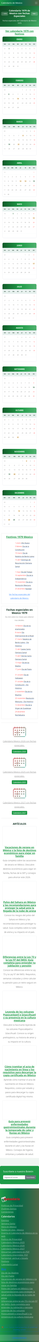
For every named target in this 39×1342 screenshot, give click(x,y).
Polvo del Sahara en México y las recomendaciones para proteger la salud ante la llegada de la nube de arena (19, 906)
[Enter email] (14, 1176)
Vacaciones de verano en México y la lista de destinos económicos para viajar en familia (19, 852)
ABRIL (19, 163)
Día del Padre (7, 1275)
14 (18, 99)
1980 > (34, 14)
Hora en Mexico (9, 1225)
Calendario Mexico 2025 (13, 1241)
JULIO (19, 286)
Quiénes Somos (8, 1207)
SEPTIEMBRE (19, 369)
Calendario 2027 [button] (19, 813)
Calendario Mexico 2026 (13, 1244)
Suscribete (30, 1176)
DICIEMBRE (19, 493)
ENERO (19, 39)
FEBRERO (19, 80)
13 (25, 181)
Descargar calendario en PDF (15, 1251)
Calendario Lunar (9, 1263)
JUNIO (19, 245)
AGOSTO (19, 328)
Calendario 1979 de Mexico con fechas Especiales (19, 13)
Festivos (5, 1260)
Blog (3, 1268)
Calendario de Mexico (11, 2)
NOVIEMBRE (19, 451)
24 (9, 520)
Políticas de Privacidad (12, 1204)
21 (18, 144)
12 (20, 181)
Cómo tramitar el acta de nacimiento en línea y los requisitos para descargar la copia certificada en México (19, 1070)
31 (18, 437)
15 (34, 181)
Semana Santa (8, 1222)
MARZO (19, 121)
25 (14, 520)
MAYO (19, 204)
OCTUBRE (19, 410)
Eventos (5, 1219)
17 (34, 264)
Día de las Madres (10, 1272)
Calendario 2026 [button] (19, 751)
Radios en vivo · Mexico (12, 1229)
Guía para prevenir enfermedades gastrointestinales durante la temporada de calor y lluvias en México (19, 1126)
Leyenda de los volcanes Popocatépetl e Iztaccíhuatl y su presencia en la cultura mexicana (19, 1016)
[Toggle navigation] (36, 3)
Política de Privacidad (11, 1238)
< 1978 (4, 14)
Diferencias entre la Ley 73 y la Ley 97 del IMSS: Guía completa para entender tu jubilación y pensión (19, 961)
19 (9, 144)
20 (14, 474)
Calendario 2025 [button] (19, 782)
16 (34, 387)
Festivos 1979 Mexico (19, 537)
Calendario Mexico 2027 (13, 1247)
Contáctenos (7, 1211)
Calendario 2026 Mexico (19, 1337)
